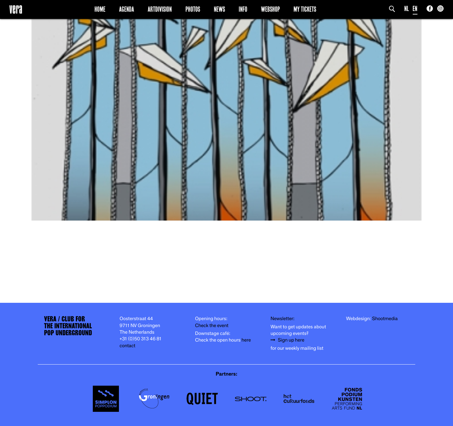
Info (243, 9)
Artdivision (160, 9)
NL (406, 9)
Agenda (126, 9)
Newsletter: (282, 318)
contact (127, 346)
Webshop (270, 9)
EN (415, 9)
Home (99, 9)
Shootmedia (385, 318)
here (246, 340)
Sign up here (291, 340)
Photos (192, 9)
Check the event (211, 325)
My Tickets (305, 9)
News (219, 9)
